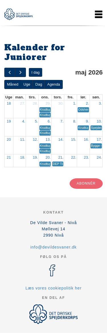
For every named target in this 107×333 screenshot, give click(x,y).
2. (87, 103)
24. (99, 157)
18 (9, 103)
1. (74, 103)
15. (73, 139)
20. (48, 157)
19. (35, 157)
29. (48, 103)
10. (99, 121)
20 (9, 139)
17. (99, 139)
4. (23, 121)
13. (48, 139)
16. (86, 139)
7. (62, 121)
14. (60, 139)
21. (60, 157)
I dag (35, 72)
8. (74, 121)
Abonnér (86, 183)
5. (36, 121)
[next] (20, 72)
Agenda (53, 84)
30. (60, 103)
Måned (12, 84)
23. (86, 157)
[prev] (9, 72)
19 (9, 121)
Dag (38, 84)
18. (22, 157)
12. (35, 139)
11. (22, 139)
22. (73, 157)
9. (87, 121)
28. (35, 103)
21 (9, 157)
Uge (26, 84)
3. (100, 103)
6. (49, 121)
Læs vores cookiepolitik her (53, 288)
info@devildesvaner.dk (53, 247)
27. (22, 103)
